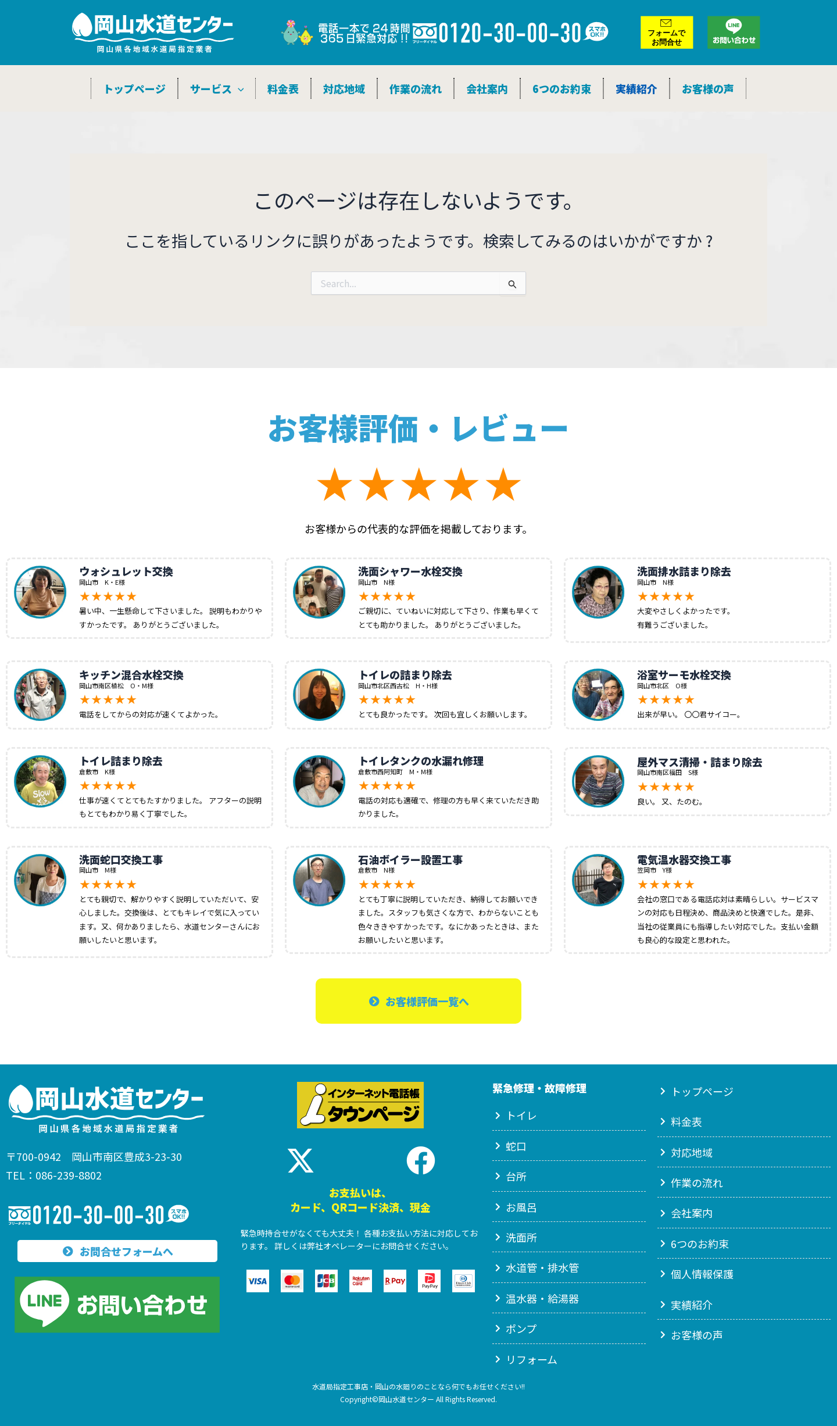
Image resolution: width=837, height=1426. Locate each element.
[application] (238, 88)
